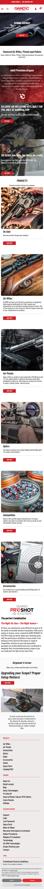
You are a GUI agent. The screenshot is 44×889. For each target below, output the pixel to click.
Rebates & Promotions (11, 837)
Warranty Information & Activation (16, 830)
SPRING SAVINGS (15, 2)
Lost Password (9, 821)
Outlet (5, 763)
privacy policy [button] (13, 870)
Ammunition (8, 750)
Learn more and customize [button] (22, 885)
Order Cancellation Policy (13, 864)
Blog (4, 787)
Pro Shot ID (7, 793)
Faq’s (5, 818)
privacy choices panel (13, 875)
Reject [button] (12, 880)
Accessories (8, 759)
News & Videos (9, 827)
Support (6, 815)
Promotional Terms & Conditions (15, 861)
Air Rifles (6, 744)
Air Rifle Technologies (11, 843)
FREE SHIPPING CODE (27, 2)
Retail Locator (8, 784)
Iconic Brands (8, 800)
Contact (6, 849)
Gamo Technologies (10, 790)
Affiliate (6, 803)
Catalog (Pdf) (8, 769)
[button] (2, 9)
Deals (5, 756)
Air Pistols (7, 747)
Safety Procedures (10, 834)
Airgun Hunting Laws (11, 846)
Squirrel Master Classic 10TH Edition (17, 796)
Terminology (8, 840)
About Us (6, 781)
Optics (5, 753)
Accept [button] (32, 880)
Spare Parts (7, 766)
